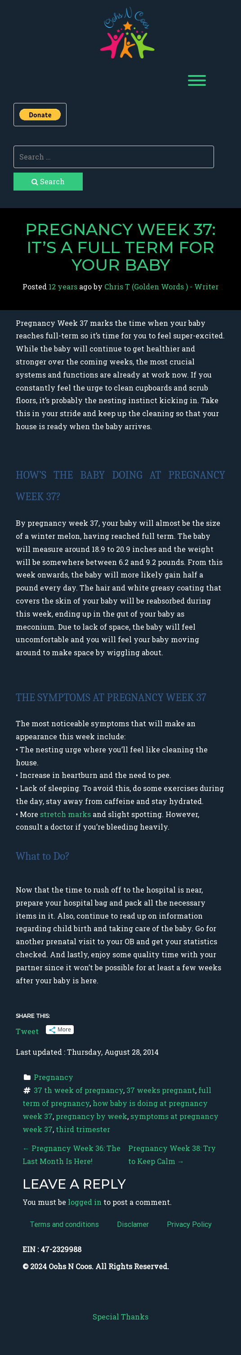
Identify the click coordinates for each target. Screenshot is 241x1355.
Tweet (27, 1029)
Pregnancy (53, 1077)
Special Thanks (120, 1316)
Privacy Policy (189, 1224)
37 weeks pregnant (160, 1090)
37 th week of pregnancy (78, 1090)
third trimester (83, 1129)
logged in (85, 1202)
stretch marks (66, 814)
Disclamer (133, 1224)
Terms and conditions (64, 1224)
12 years (63, 286)
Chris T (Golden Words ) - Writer (161, 286)
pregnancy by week (91, 1116)
